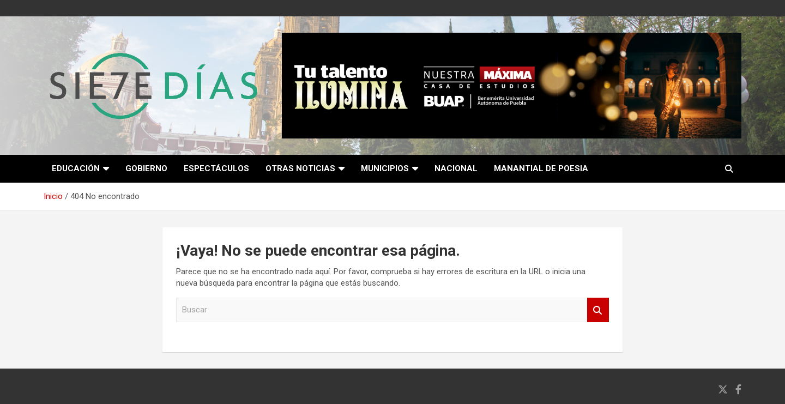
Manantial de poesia (541, 168)
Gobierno (146, 168)
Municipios (385, 168)
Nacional (456, 168)
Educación (76, 168)
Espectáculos (216, 168)
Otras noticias (300, 168)
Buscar (598, 310)
